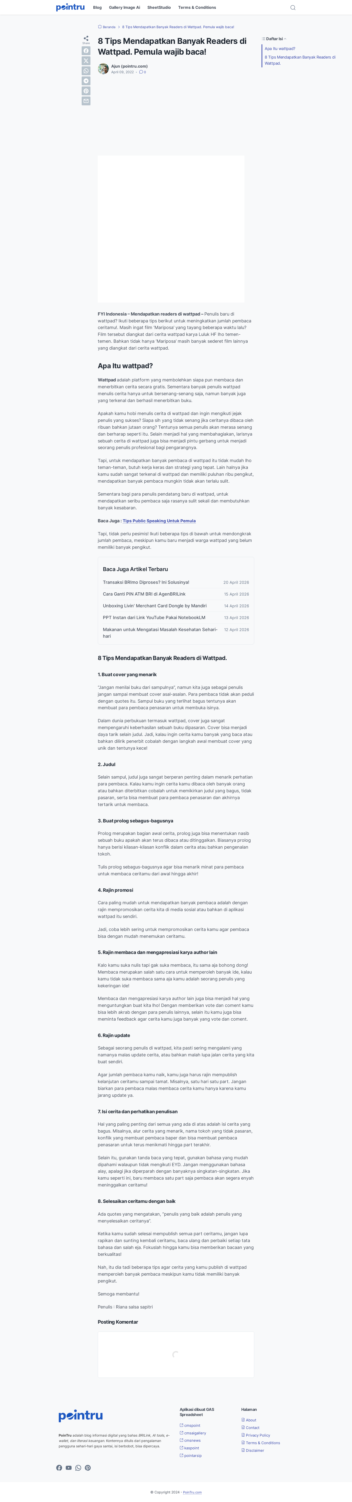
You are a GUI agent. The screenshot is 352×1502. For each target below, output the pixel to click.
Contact (251, 1427)
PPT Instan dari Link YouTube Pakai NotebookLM (154, 617)
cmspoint (191, 1425)
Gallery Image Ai (124, 7)
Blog (97, 7)
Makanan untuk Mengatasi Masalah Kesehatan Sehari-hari (160, 633)
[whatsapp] (86, 70)
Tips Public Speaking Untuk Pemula (160, 520)
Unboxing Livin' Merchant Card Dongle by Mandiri (155, 605)
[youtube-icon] (69, 1468)
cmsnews (191, 1440)
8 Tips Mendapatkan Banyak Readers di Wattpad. (300, 60)
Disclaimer (253, 1450)
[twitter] (86, 60)
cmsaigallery (194, 1432)
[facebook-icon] (59, 1468)
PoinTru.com (192, 1492)
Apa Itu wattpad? (280, 48)
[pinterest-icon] (88, 1468)
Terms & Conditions (197, 7)
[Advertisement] (176, 115)
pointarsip (191, 1455)
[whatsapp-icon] (78, 1468)
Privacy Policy (257, 1435)
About (249, 1419)
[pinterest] (86, 90)
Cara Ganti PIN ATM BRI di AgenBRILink (144, 594)
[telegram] (86, 80)
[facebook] (86, 50)
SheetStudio (159, 7)
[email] (86, 101)
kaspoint (190, 1447)
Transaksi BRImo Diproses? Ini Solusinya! (146, 582)
